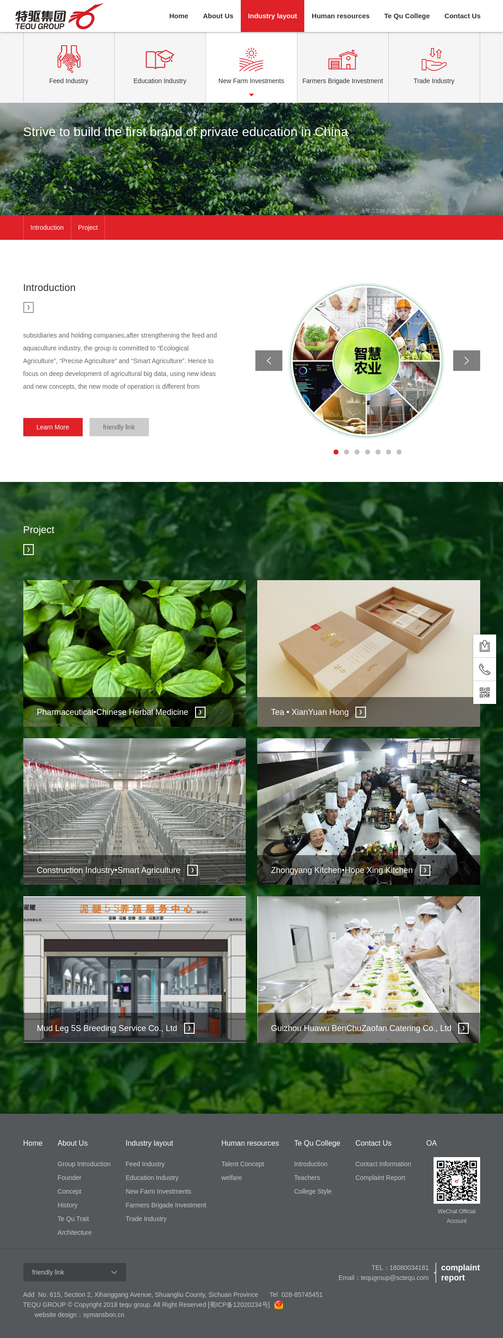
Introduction (47, 227)
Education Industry (152, 1177)
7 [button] (399, 452)
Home (178, 16)
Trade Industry (146, 1218)
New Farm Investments (158, 1191)
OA (431, 1143)
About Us (218, 16)
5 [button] (378, 452)
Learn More (53, 427)
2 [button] (346, 452)
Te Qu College (407, 16)
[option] (251, 159)
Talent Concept (242, 1164)
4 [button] (367, 452)
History (68, 1205)
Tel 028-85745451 (296, 1294)
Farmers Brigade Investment (166, 1205)
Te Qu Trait (73, 1218)
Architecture (75, 1232)
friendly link (119, 427)
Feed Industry (145, 1164)
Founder (69, 1177)
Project (88, 227)
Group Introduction (84, 1164)
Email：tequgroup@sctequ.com (384, 1277)
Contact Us (463, 16)
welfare (231, 1177)
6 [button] (388, 452)
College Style (313, 1191)
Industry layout (272, 16)
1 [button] (336, 452)
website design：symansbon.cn (80, 1314)
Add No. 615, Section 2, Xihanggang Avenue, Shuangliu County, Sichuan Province (141, 1294)
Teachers (307, 1177)
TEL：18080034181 (400, 1267)
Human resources (341, 16)
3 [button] (357, 452)
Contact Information (383, 1164)
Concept (69, 1191)
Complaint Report (380, 1177)
